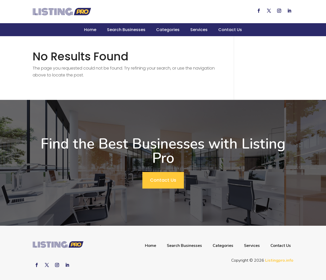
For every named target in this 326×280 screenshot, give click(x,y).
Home (90, 30)
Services (199, 30)
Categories (168, 30)
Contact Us (230, 30)
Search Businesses (126, 30)
